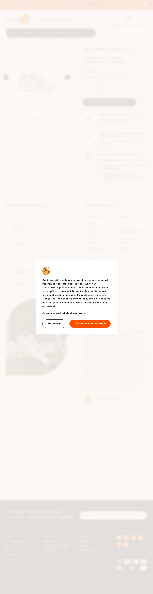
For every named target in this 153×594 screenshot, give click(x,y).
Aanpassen (54, 323)
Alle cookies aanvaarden (90, 323)
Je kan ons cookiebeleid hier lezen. (63, 313)
